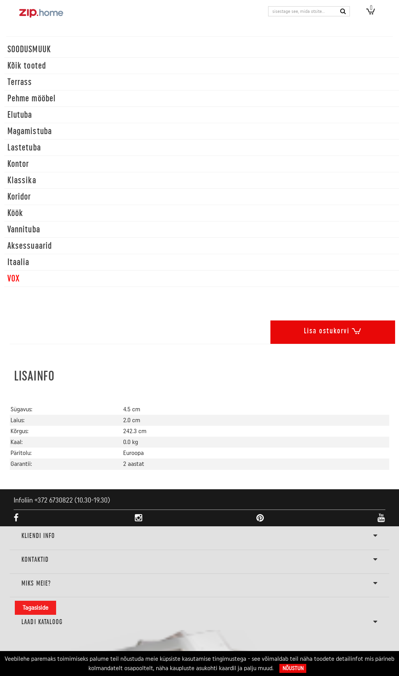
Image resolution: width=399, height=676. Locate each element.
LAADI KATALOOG (199, 622)
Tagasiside (35, 608)
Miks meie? (199, 584)
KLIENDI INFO (199, 536)
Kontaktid (199, 560)
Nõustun (293, 668)
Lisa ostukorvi (333, 329)
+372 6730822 (53, 500)
